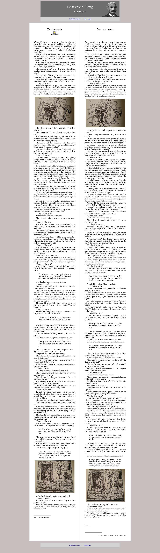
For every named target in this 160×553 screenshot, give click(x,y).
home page (87, 19)
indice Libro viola (74, 19)
